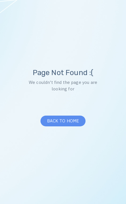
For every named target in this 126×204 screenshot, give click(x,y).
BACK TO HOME (63, 121)
